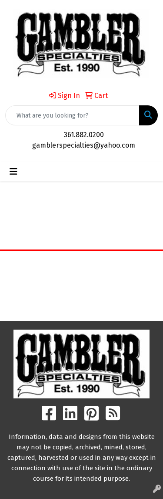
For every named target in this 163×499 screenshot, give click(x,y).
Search (81, 307)
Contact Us (81, 288)
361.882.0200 (84, 135)
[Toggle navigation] (13, 171)
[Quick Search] (72, 115)
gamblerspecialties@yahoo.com (83, 145)
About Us (81, 276)
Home (81, 264)
